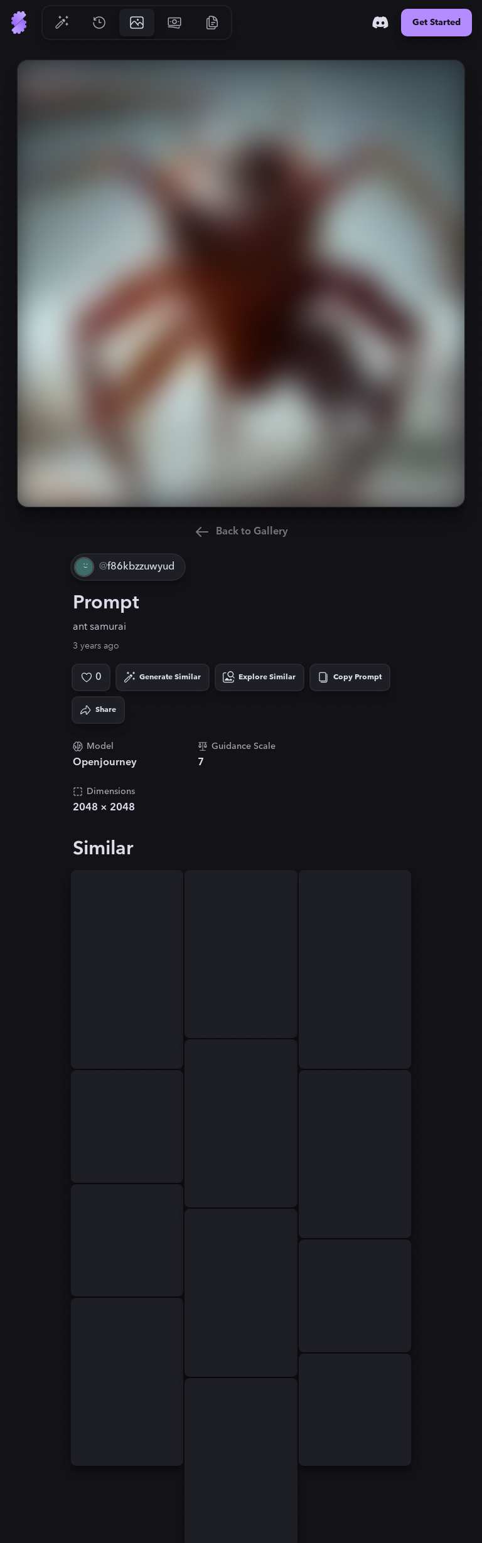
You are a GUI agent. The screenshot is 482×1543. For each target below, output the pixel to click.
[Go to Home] (19, 22)
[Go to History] (99, 22)
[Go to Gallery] (137, 22)
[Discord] (380, 22)
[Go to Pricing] (174, 22)
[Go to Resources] (212, 22)
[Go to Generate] (61, 22)
